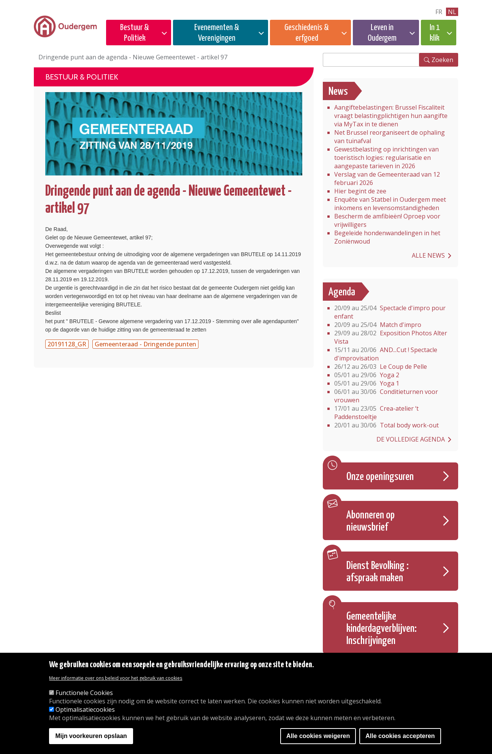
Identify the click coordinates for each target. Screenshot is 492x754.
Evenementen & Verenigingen (216, 33)
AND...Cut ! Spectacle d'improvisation (385, 354)
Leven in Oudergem (382, 33)
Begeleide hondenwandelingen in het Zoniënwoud (387, 237)
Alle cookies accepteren (400, 736)
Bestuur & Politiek (134, 33)
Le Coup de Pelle (380, 366)
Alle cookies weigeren (318, 736)
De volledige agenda (410, 439)
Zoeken (442, 60)
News (338, 91)
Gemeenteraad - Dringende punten (145, 344)
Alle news (428, 255)
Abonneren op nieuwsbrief (370, 521)
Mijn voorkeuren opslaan (91, 736)
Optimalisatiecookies (85, 709)
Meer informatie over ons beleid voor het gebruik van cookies (115, 678)
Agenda (342, 292)
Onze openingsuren (380, 477)
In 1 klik (435, 33)
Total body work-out (386, 425)
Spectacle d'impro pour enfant (390, 312)
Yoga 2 (366, 375)
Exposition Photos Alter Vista (390, 337)
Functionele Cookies (84, 693)
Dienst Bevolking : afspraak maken (377, 572)
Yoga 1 (366, 383)
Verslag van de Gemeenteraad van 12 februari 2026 (387, 178)
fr (438, 12)
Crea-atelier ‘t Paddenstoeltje (376, 412)
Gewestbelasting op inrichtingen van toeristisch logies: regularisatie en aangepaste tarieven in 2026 (386, 157)
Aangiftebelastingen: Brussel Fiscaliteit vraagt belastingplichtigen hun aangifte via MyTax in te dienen (391, 115)
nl (452, 12)
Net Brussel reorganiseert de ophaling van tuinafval (389, 136)
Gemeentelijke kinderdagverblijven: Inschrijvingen (381, 628)
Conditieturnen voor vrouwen (386, 395)
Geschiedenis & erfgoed (306, 33)
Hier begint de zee (360, 191)
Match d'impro (377, 324)
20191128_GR (67, 344)
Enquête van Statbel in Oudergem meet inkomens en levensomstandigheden (390, 203)
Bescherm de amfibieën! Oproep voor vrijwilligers (387, 220)
